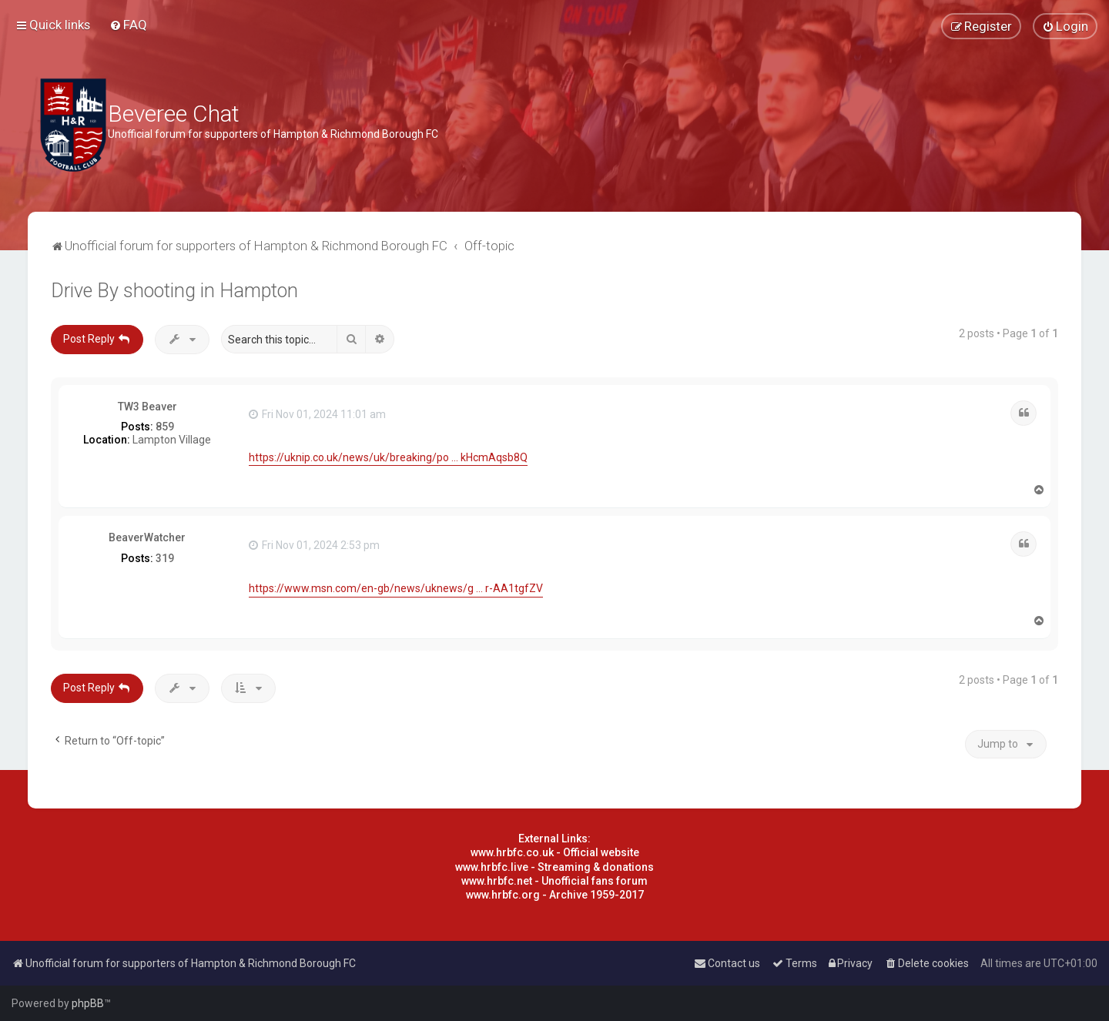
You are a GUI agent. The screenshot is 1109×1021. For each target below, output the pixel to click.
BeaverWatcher (147, 537)
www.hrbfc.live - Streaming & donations (554, 867)
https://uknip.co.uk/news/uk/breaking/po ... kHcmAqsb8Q (388, 457)
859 (165, 426)
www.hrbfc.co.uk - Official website (555, 852)
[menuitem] (128, 24)
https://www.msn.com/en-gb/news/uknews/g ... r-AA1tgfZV (396, 588)
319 (165, 558)
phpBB (88, 1003)
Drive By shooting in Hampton (174, 291)
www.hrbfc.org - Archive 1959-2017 (555, 895)
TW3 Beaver (147, 406)
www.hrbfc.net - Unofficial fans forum (554, 881)
